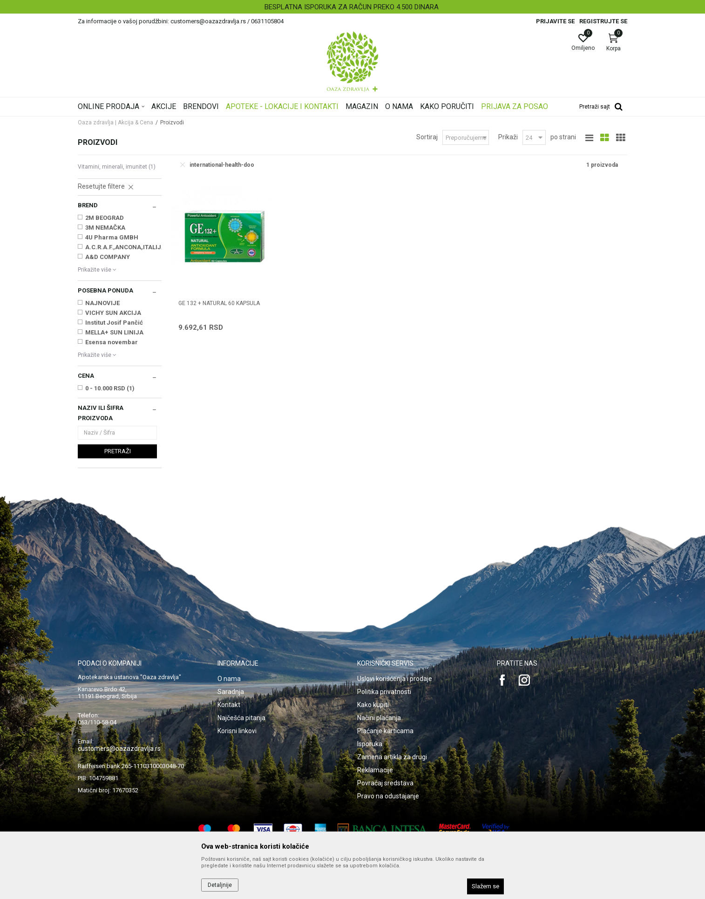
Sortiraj (427, 137)
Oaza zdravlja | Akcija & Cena (115, 122)
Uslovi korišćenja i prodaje (394, 678)
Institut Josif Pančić (114, 322)
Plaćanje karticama (385, 731)
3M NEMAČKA (105, 227)
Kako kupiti (373, 704)
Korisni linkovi (237, 731)
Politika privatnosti (384, 691)
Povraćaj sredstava (385, 783)
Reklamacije (375, 770)
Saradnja (230, 691)
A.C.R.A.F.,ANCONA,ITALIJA (124, 247)
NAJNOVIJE (102, 303)
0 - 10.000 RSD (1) (110, 388)
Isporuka (369, 744)
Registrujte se (603, 21)
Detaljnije (220, 885)
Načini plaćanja (379, 718)
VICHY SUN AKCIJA (113, 312)
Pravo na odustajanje (388, 796)
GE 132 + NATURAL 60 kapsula (219, 303)
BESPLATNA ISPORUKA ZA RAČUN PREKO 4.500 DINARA (351, 7)
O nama (229, 678)
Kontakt (228, 704)
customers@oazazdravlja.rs (119, 748)
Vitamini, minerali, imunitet (117, 166)
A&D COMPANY (107, 256)
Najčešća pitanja (241, 718)
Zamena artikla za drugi (392, 757)
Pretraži (117, 451)
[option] (352, 7)
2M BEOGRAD (104, 217)
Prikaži (508, 137)
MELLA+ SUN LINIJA (114, 332)
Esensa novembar (111, 342)
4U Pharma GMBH (111, 237)
